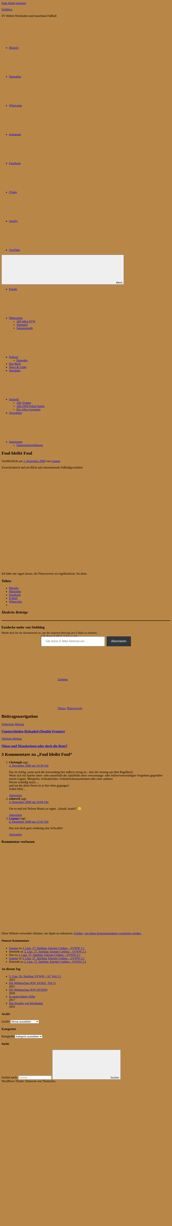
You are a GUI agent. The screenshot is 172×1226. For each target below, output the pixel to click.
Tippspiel (22, 324)
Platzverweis (74, 708)
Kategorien (8, 1036)
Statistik (42, 399)
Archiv (5, 1021)
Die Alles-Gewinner (28, 409)
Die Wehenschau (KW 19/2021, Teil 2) (32, 983)
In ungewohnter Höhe (22, 996)
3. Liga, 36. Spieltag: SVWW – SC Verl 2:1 (35, 976)
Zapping (63, 679)
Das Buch (15, 363)
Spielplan (14, 370)
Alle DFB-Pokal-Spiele (30, 406)
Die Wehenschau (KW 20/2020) (28, 989)
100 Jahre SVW (25, 321)
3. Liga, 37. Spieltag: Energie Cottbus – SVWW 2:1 (53, 948)
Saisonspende (24, 328)
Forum (13, 289)
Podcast (42, 357)
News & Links (17, 367)
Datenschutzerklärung (29, 445)
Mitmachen (44, 318)
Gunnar (55, 461)
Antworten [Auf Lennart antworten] (15, 834)
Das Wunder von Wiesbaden (26, 1003)
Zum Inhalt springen (13, 3)
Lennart (14, 818)
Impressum (44, 441)
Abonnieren (118, 641)
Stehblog (6, 9)
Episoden (22, 360)
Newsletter (15, 412)
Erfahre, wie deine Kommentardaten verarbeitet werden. (107, 933)
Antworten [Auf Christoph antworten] (15, 795)
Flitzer (61, 708)
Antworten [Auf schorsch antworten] (15, 815)
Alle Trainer (23, 402)
